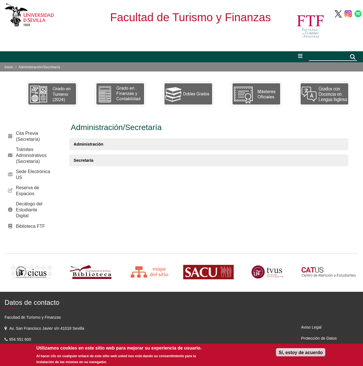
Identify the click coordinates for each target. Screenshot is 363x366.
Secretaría (84, 160)
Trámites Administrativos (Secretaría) (31, 155)
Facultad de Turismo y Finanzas (190, 17)
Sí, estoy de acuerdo (300, 352)
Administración (89, 144)
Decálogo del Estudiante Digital (29, 209)
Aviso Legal (311, 327)
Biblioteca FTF (30, 226)
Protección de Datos (319, 338)
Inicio (9, 67)
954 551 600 (20, 339)
